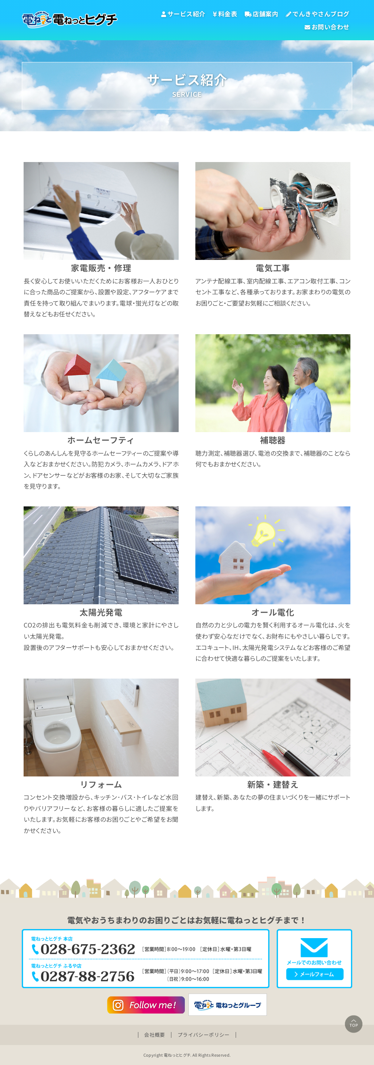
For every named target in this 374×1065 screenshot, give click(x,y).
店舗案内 (262, 13)
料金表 (225, 13)
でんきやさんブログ (318, 13)
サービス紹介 (183, 13)
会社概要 (153, 1034)
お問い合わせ (327, 26)
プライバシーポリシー (205, 1034)
